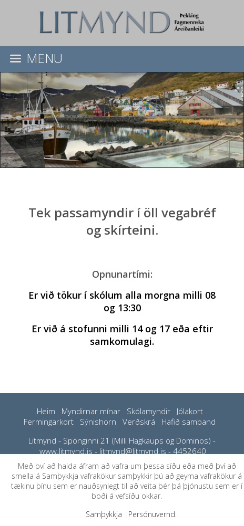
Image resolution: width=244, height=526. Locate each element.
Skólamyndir (148, 411)
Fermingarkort (49, 421)
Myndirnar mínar (91, 411)
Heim (46, 411)
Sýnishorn (98, 421)
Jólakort (190, 411)
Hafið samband (188, 421)
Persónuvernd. (152, 514)
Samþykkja (104, 514)
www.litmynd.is (66, 451)
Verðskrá (139, 421)
